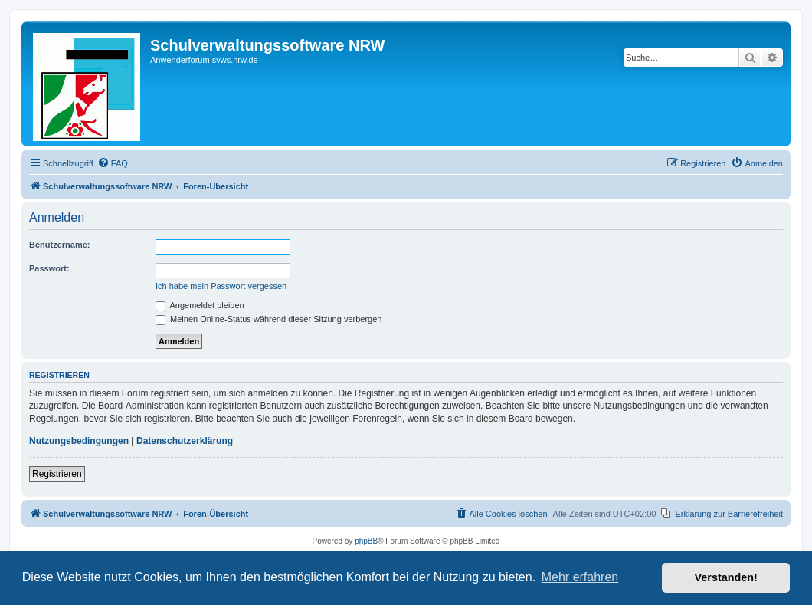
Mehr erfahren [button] (580, 577)
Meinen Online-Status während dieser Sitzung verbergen (268, 319)
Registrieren (57, 474)
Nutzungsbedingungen (79, 441)
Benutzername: (59, 244)
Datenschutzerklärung (184, 441)
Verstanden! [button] (726, 577)
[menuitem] (112, 163)
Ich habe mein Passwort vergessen (221, 286)
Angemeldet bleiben (200, 305)
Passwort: (49, 268)
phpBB (366, 541)
